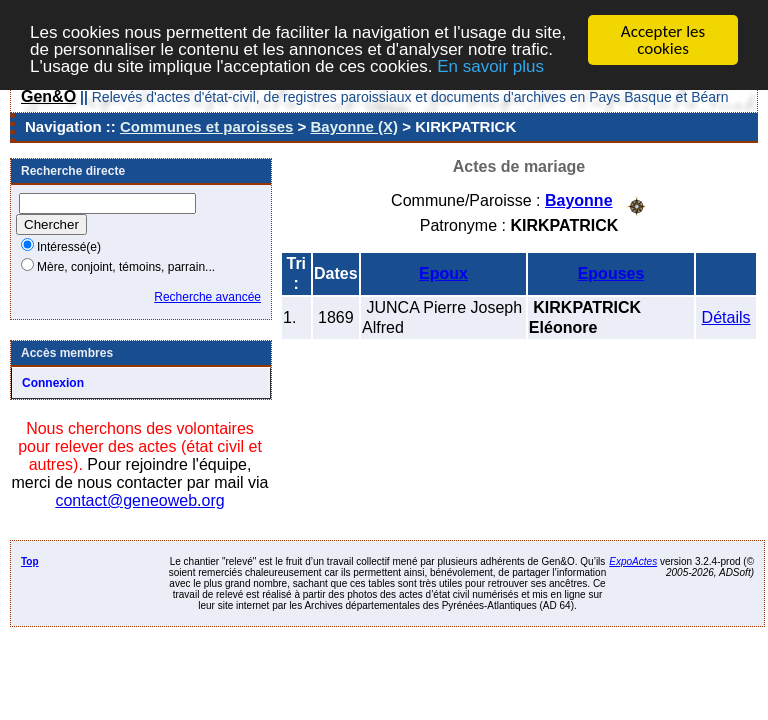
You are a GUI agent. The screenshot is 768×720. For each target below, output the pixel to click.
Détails (726, 316)
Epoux (443, 272)
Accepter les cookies (663, 40)
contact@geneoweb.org (139, 500)
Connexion (53, 383)
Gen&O (48, 96)
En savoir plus (490, 65)
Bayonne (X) (355, 126)
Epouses (611, 272)
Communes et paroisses (206, 126)
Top (30, 561)
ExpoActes (633, 561)
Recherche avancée (207, 297)
